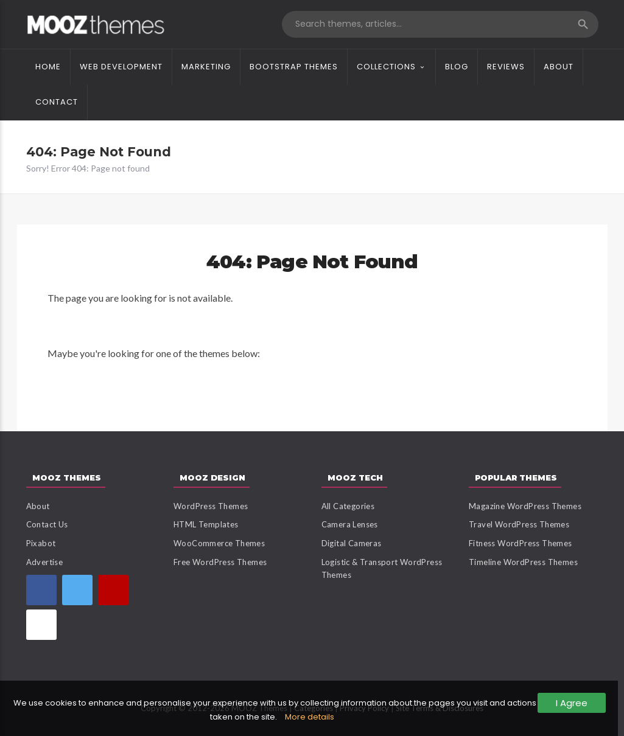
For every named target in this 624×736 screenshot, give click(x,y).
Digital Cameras (351, 543)
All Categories (348, 506)
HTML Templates (206, 524)
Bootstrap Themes (294, 66)
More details (309, 717)
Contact (56, 102)
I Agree (571, 702)
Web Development (121, 66)
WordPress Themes (211, 506)
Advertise (44, 562)
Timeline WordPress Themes (523, 562)
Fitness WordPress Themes (520, 543)
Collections (386, 66)
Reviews (506, 66)
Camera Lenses (349, 524)
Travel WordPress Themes (519, 524)
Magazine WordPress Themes (525, 506)
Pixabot (41, 543)
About (558, 66)
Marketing (206, 66)
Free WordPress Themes (220, 562)
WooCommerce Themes (219, 543)
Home (48, 66)
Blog (456, 66)
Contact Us (47, 524)
